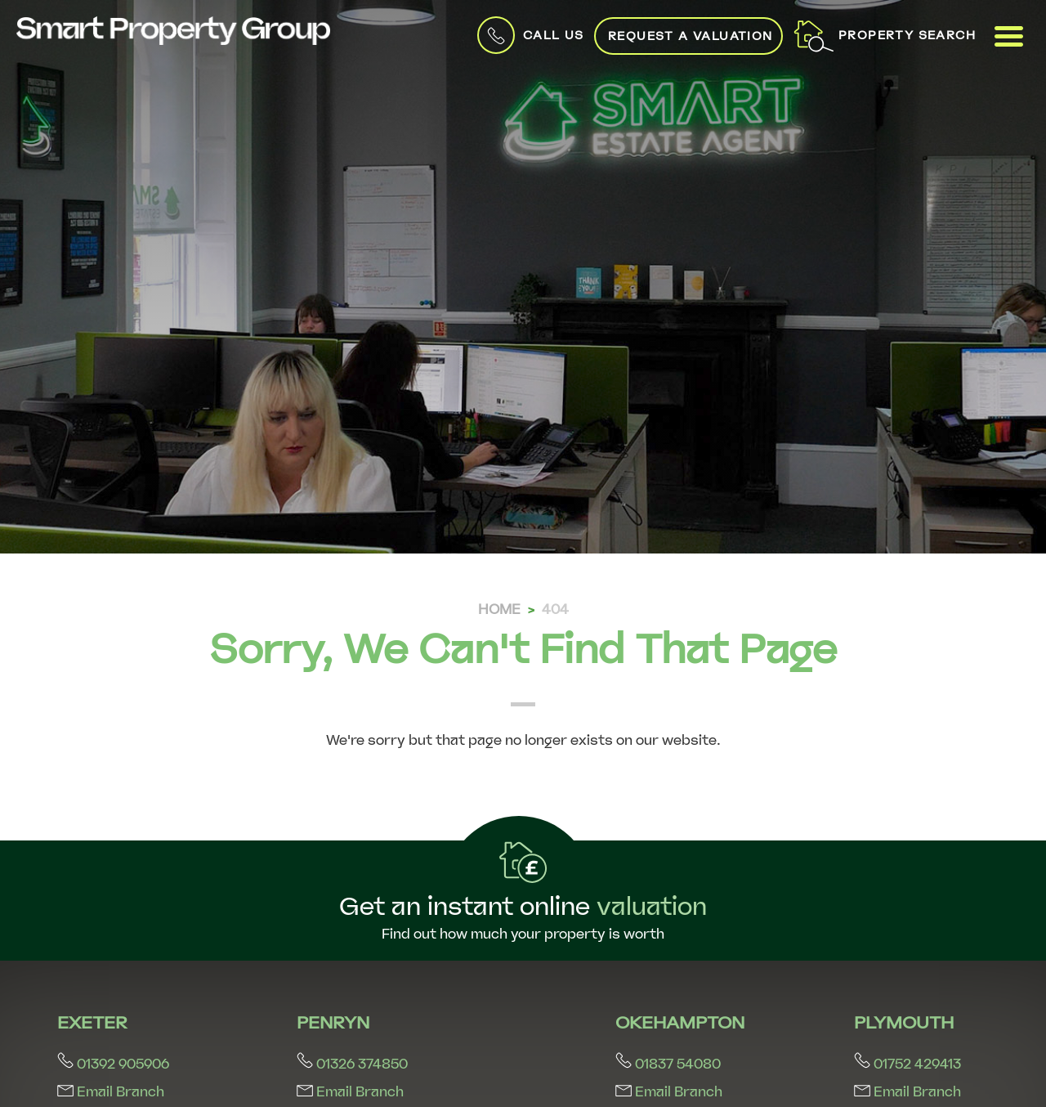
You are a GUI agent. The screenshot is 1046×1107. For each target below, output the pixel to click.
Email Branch (110, 1091)
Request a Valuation (678, 36)
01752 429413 (907, 1064)
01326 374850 (352, 1064)
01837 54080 (668, 1064)
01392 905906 (113, 1064)
